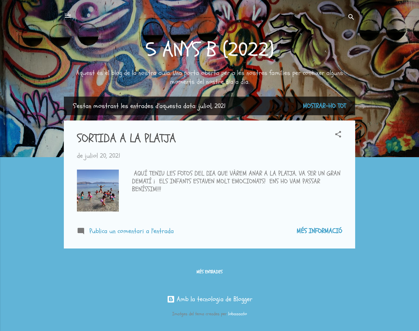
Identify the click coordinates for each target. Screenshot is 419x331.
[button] (338, 135)
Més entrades (209, 272)
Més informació (319, 231)
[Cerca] (351, 18)
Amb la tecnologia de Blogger (209, 299)
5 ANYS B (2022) (209, 50)
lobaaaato (237, 314)
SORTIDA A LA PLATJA (126, 138)
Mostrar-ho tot (324, 105)
